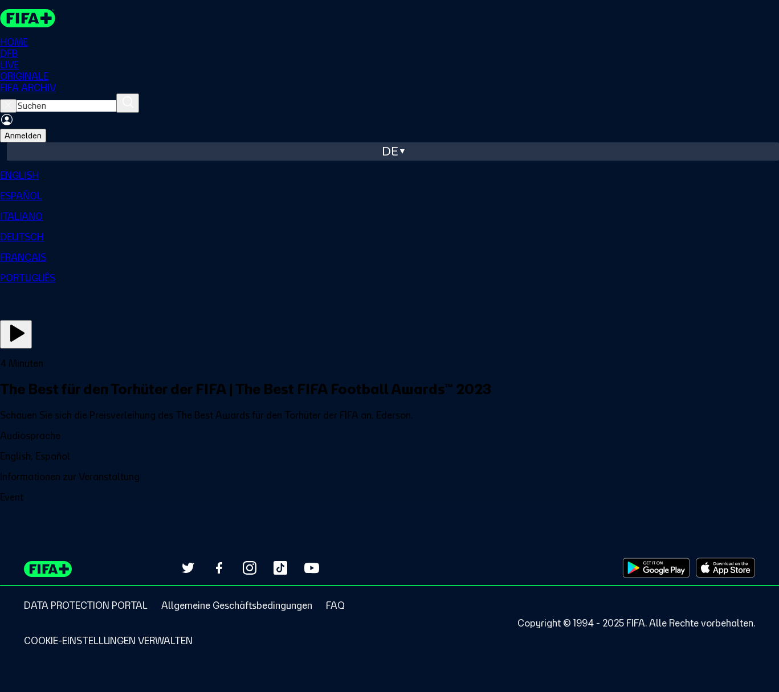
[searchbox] (66, 106)
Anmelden (23, 135)
